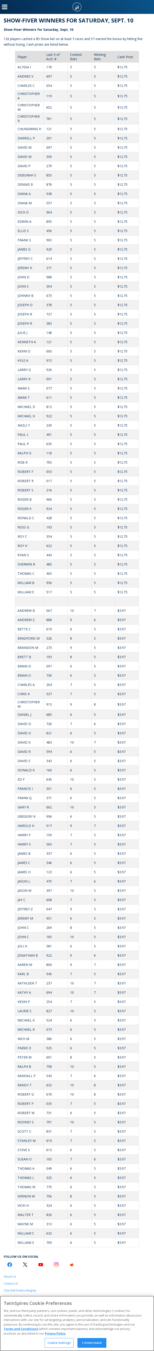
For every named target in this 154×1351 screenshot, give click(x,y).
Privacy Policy (55, 1333)
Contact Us (11, 1283)
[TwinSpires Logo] (77, 7)
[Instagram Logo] (56, 1264)
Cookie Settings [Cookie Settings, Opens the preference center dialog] (59, 1343)
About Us (10, 1277)
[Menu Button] (4, 7)
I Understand (92, 1343)
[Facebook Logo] (9, 1264)
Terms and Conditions (21, 1329)
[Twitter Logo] (25, 1264)
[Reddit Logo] (71, 1264)
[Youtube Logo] (40, 1264)
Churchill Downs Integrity (20, 1290)
